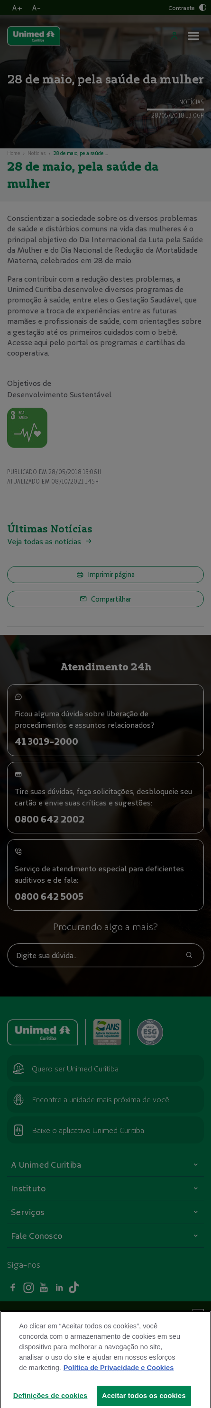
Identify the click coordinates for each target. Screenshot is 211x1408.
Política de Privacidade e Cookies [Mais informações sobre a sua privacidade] (119, 1382)
